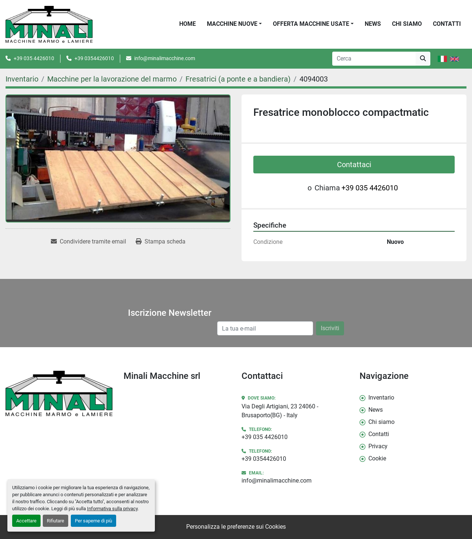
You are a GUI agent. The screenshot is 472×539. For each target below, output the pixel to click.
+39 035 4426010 (34, 58)
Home (187, 23)
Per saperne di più (93, 521)
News (373, 23)
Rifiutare (55, 521)
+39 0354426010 (94, 58)
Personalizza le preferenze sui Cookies (236, 526)
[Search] (374, 59)
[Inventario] (22, 79)
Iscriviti (330, 328)
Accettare (26, 521)
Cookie (377, 458)
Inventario (381, 397)
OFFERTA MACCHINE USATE (311, 23)
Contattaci (354, 164)
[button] (234, 24)
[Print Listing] (160, 242)
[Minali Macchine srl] (59, 393)
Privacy (378, 446)
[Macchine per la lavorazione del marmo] (112, 79)
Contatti (447, 23)
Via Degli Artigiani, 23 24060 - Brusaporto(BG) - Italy (280, 411)
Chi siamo (407, 23)
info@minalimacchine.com (164, 58)
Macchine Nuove (232, 23)
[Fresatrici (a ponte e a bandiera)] (238, 79)
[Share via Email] (88, 242)
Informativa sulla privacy (112, 508)
